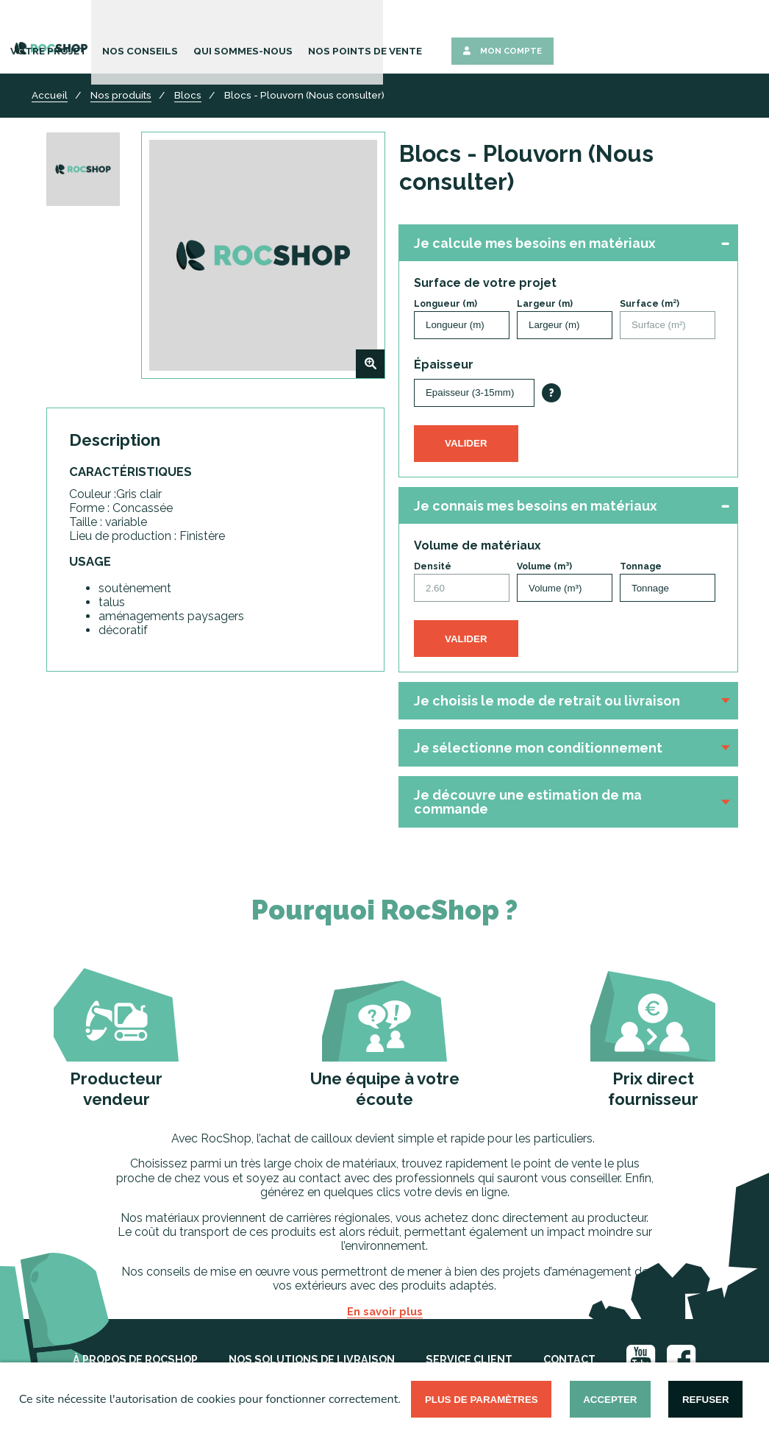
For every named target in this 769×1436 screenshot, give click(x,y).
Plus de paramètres (481, 1399)
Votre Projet (278, 35)
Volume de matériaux (477, 545)
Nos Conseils (361, 35)
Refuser (705, 1399)
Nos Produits (194, 35)
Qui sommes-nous (453, 35)
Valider (466, 443)
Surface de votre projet (485, 283)
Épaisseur (443, 365)
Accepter (610, 1399)
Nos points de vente (563, 35)
